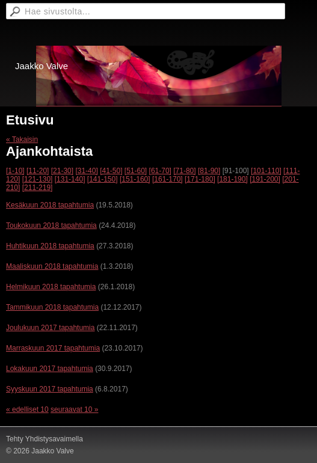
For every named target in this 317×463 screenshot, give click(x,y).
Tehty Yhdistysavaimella (44, 439)
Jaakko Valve (41, 66)
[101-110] (266, 171)
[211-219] (37, 187)
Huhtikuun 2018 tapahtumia (50, 246)
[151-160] (135, 179)
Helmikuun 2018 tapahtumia (51, 287)
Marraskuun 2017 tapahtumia (53, 348)
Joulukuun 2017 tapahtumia (50, 327)
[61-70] (160, 171)
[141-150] (102, 179)
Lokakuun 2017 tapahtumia (49, 368)
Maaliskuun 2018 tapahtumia (52, 266)
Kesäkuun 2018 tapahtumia (50, 205)
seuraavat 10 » (74, 409)
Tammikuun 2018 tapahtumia (52, 307)
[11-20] (37, 171)
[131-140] (70, 179)
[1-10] (15, 171)
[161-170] (167, 179)
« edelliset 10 (27, 409)
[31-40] (86, 171)
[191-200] (265, 179)
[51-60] (136, 171)
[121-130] (37, 179)
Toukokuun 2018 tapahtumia (51, 225)
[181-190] (232, 179)
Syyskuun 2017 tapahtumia (49, 389)
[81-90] (209, 171)
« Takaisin (22, 139)
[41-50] (111, 171)
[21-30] (62, 171)
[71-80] (184, 171)
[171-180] (200, 179)
